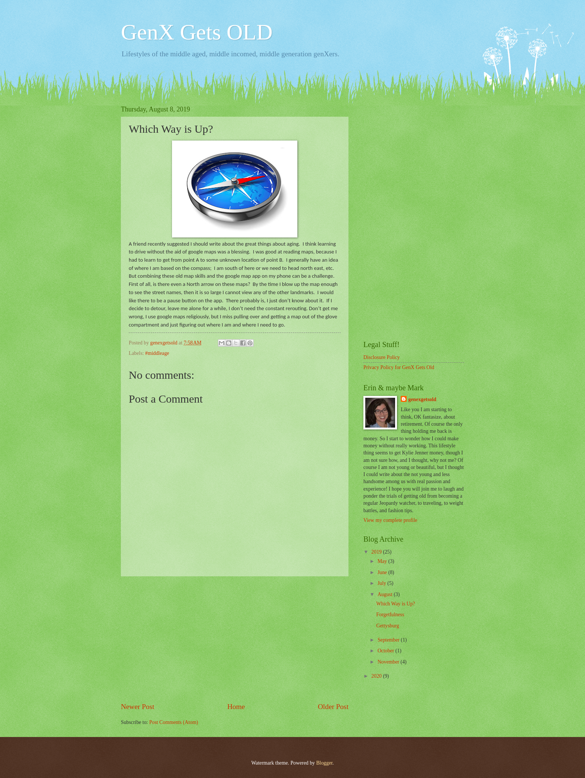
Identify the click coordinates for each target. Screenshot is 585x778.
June (383, 572)
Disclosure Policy (381, 357)
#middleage (157, 353)
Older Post (333, 707)
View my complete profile (390, 520)
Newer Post (137, 707)
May (383, 561)
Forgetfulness (390, 614)
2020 (377, 676)
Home (236, 707)
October (386, 650)
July (382, 583)
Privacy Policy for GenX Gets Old (398, 367)
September (389, 640)
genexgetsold (422, 399)
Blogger (324, 763)
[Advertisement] (234, 639)
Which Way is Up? (395, 604)
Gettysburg (387, 626)
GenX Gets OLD (197, 32)
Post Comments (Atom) (173, 722)
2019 (377, 552)
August (386, 594)
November (389, 662)
